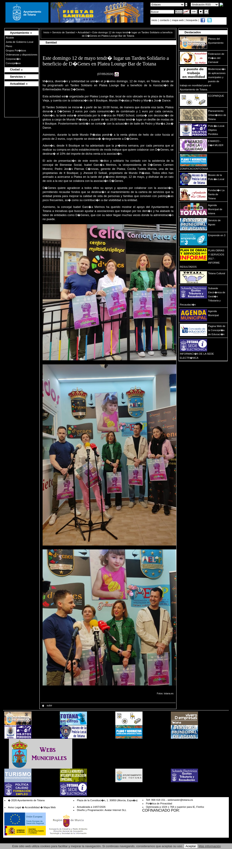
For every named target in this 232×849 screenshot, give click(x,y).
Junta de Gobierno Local (19, 42)
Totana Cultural (216, 273)
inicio (155, 20)
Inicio (47, 32)
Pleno (9, 46)
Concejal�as (13, 63)
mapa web (178, 20)
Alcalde (10, 37)
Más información (210, 846)
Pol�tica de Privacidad (159, 803)
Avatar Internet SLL (115, 810)
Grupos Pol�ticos (16, 50)
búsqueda (192, 20)
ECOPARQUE (216, 95)
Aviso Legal (14, 807)
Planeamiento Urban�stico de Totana (217, 115)
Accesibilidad (32, 807)
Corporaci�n (13, 59)
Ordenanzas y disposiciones (21, 54)
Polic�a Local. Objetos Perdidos (216, 130)
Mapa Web (50, 807)
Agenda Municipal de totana (215, 209)
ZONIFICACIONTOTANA (194, 168)
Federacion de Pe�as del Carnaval (216, 58)
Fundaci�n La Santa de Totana (216, 194)
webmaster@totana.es (180, 799)
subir (46, 705)
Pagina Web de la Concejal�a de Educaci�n (216, 330)
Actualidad (83, 32)
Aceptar (191, 846)
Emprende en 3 (216, 235)
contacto (164, 20)
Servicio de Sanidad (63, 32)
